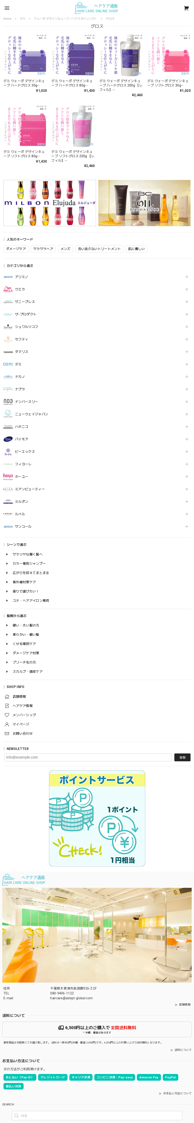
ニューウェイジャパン (31, 414)
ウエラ (20, 289)
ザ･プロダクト (26, 314)
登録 (182, 757)
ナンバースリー (26, 402)
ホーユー (21, 476)
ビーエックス (25, 452)
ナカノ (20, 377)
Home (7, 18)
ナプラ (20, 389)
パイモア (21, 439)
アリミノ (21, 277)
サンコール (23, 526)
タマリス (21, 352)
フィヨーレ (23, 464)
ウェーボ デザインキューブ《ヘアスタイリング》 (65, 18)
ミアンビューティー (30, 489)
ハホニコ (21, 427)
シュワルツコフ (26, 327)
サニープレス (25, 302)
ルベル (20, 514)
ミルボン (21, 501)
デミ (18, 364)
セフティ (21, 339)
